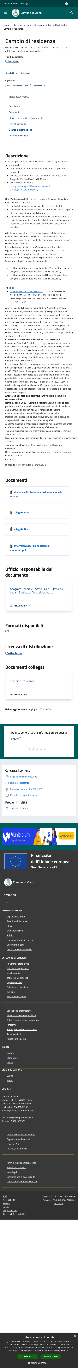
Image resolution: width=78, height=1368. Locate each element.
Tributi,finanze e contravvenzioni (23, 1020)
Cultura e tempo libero (18, 968)
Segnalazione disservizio (19, 1139)
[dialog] (39, 1350)
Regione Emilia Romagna (16, 3)
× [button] (75, 1336)
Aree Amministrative (17, 921)
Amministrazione (22, 25)
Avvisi (10, 1062)
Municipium (59, 1200)
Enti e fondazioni (15, 930)
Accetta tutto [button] (27, 1356)
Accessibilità (9, 1200)
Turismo (11, 992)
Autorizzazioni (14, 1034)
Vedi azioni (27, 73)
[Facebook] (7, 903)
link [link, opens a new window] (67, 1350)
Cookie (6, 1207)
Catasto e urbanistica (17, 987)
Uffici (9, 926)
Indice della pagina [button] (19, 96)
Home (6, 25)
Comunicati (12, 1058)
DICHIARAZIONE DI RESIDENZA (25, 291)
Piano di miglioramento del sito (22, 1181)
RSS (5, 1196)
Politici (10, 935)
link (19, 465)
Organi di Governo (16, 916)
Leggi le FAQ (13, 1144)
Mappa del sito (10, 1210)
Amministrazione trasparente (21, 1163)
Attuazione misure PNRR (19, 949)
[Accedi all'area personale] (67, 3)
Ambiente (11, 1024)
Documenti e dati (43, 25)
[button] (39, 1363)
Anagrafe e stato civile (18, 963)
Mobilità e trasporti (16, 996)
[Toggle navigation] (6, 12)
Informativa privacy (16, 1167)
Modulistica (61, 25)
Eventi (10, 1080)
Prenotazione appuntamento (21, 1134)
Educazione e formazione (19, 1010)
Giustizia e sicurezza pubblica (21, 1015)
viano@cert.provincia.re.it (20, 1117)
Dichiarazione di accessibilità (21, 1177)
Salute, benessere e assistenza (22, 1029)
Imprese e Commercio (17, 977)
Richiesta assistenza (17, 1148)
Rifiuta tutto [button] (51, 1356)
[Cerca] (72, 13)
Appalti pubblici (14, 982)
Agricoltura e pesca (16, 1039)
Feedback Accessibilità (14, 1214)
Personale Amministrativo (20, 940)
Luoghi (10, 1075)
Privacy (6, 1203)
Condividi (12, 73)
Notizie (10, 1053)
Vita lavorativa (14, 973)
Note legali (12, 1172)
